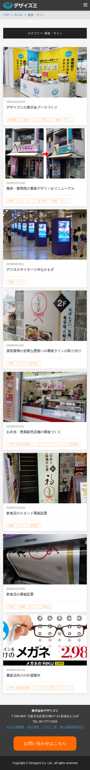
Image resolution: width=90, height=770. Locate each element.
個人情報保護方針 (72, 726)
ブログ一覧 (49, 726)
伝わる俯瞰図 (15, 726)
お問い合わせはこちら (45, 743)
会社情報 (33, 726)
